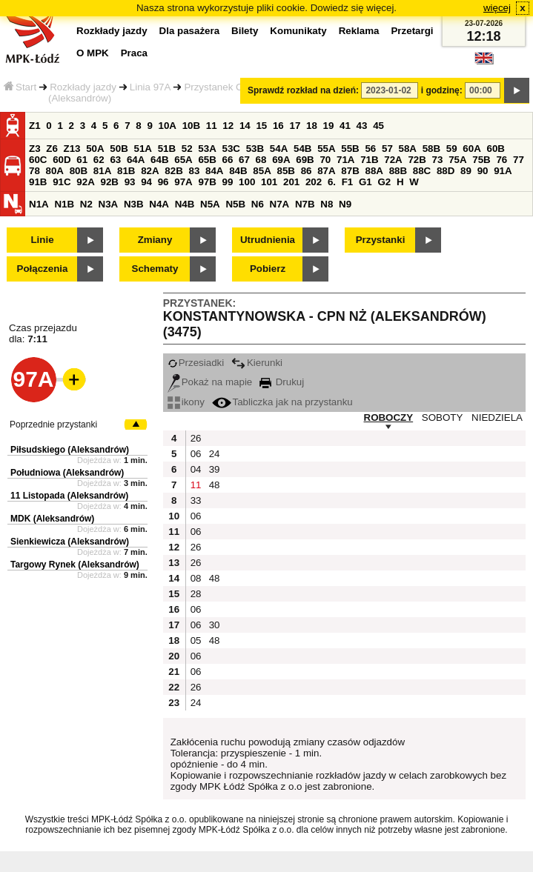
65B (207, 159)
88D (445, 170)
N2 (86, 204)
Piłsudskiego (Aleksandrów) (69, 450)
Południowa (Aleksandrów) (67, 472)
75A (457, 159)
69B (305, 159)
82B (173, 170)
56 (370, 148)
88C (422, 170)
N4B (185, 204)
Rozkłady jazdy (83, 87)
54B (302, 148)
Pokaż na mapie (210, 381)
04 (196, 469)
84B (238, 170)
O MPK (92, 53)
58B (431, 148)
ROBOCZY (389, 417)
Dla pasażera (189, 30)
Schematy (155, 268)
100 (247, 181)
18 (311, 125)
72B (417, 159)
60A (471, 148)
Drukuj (281, 381)
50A (95, 148)
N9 (345, 204)
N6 (257, 204)
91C (61, 181)
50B (119, 148)
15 (261, 125)
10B (191, 125)
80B (78, 170)
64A (136, 159)
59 (451, 148)
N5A (210, 204)
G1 (365, 181)
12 (228, 125)
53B (255, 148)
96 (163, 181)
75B (481, 159)
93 (130, 181)
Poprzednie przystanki (53, 424)
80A (55, 170)
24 (214, 453)
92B (109, 181)
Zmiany (155, 239)
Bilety (244, 30)
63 (115, 159)
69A (281, 159)
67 (244, 159)
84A (214, 170)
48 (214, 484)
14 (245, 125)
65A (183, 159)
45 (378, 125)
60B (496, 148)
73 (437, 159)
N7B (305, 204)
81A (102, 170)
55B (350, 148)
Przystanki (380, 239)
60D (61, 159)
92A (85, 181)
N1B (64, 204)
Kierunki (256, 362)
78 (34, 170)
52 (187, 148)
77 (518, 159)
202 (313, 181)
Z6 (52, 148)
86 (306, 170)
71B (369, 159)
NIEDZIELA (497, 417)
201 (291, 181)
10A (167, 125)
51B (167, 148)
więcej (497, 7)
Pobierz (267, 268)
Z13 (72, 148)
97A (183, 181)
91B (38, 181)
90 (483, 170)
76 (501, 159)
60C (38, 159)
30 (214, 624)
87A (326, 170)
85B (285, 170)
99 (228, 181)
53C (231, 148)
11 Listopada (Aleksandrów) (69, 495)
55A (326, 148)
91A (503, 170)
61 (81, 159)
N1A (39, 204)
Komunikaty (298, 30)
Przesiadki (196, 362)
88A (374, 170)
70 (325, 159)
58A (408, 148)
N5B (235, 204)
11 (211, 125)
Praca (134, 53)
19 (328, 125)
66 (228, 159)
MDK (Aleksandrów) (52, 518)
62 (99, 159)
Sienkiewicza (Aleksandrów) (69, 541)
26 (196, 438)
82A (150, 170)
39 (214, 469)
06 (196, 453)
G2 (384, 181)
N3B (134, 204)
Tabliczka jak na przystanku (282, 401)
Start (20, 87)
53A (207, 148)
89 (465, 170)
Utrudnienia (267, 239)
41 (345, 125)
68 (261, 159)
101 (269, 181)
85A (262, 170)
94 (146, 181)
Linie (41, 239)
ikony (186, 401)
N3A (109, 204)
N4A (159, 204)
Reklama (359, 30)
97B (207, 181)
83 (193, 170)
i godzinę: (442, 90)
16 (278, 125)
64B (159, 159)
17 (294, 125)
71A (345, 159)
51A (143, 148)
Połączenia (42, 268)
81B (126, 170)
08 (196, 578)
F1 (348, 181)
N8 (326, 204)
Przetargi (412, 30)
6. (332, 181)
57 (387, 148)
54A (279, 148)
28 (196, 593)
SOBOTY (442, 417)
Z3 (35, 148)
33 (196, 500)
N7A (280, 204)
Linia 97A (150, 87)
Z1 (35, 125)
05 (196, 640)
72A (393, 159)
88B (398, 170)
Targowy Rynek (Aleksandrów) (74, 564)
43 (362, 125)
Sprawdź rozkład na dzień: (303, 90)
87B (350, 170)
